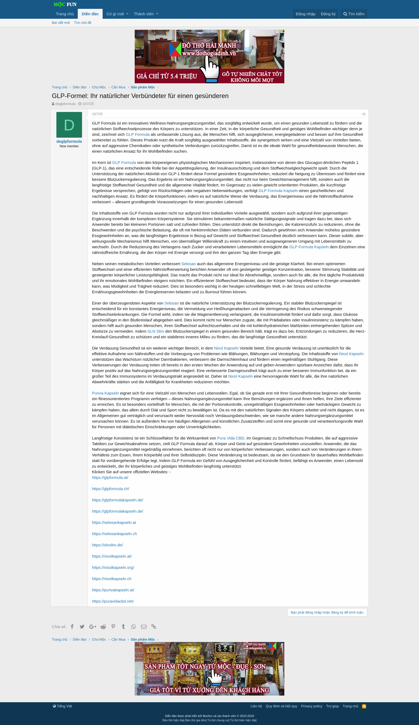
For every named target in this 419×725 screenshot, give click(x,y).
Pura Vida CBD (232, 438)
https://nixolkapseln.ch (113, 578)
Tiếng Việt (62, 706)
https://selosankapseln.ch (116, 533)
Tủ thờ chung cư (218, 720)
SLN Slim (179, 331)
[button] (127, 14)
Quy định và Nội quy (281, 706)
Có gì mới (115, 14)
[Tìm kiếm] (353, 14)
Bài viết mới (61, 23)
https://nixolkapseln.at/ (113, 556)
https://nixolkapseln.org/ (115, 567)
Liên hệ (256, 706)
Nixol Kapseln (228, 348)
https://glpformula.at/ (112, 477)
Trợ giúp (332, 706)
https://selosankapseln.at (116, 522)
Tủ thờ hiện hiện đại (243, 720)
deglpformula (65, 104)
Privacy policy (311, 706)
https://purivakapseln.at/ (115, 590)
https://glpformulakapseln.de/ (119, 500)
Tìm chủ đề (82, 23)
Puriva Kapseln (107, 393)
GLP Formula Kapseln (280, 190)
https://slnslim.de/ (109, 545)
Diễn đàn (90, 14)
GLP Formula (139, 134)
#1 (362, 114)
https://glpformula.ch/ (112, 488)
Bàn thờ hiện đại (173, 720)
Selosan (190, 263)
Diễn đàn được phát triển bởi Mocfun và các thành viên (209, 716)
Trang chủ (65, 14)
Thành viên (144, 14)
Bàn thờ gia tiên (195, 720)
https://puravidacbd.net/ (114, 601)
